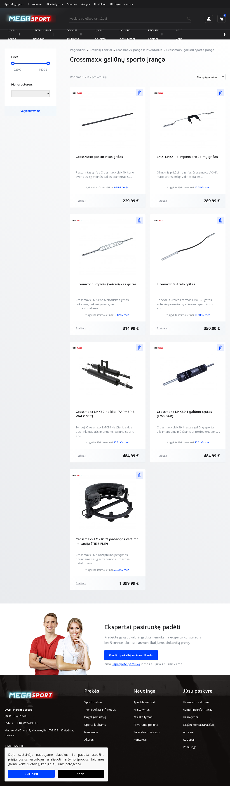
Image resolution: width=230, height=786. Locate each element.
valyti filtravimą (30, 111)
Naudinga (144, 691)
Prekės (91, 691)
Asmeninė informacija (198, 709)
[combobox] (210, 77)
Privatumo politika (146, 725)
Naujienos (91, 732)
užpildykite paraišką (126, 664)
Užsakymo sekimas (121, 4)
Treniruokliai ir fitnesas (100, 709)
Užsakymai (190, 717)
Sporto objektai (100, 34)
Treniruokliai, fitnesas (43, 34)
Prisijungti (189, 747)
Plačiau (81, 201)
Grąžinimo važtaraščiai (198, 725)
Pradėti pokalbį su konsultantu (131, 655)
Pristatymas (35, 4)
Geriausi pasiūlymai (127, 34)
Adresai (188, 732)
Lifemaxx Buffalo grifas (176, 284)
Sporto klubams (74, 34)
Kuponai (189, 739)
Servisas (72, 4)
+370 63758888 (14, 746)
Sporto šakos (14, 34)
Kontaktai (100, 4)
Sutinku (31, 774)
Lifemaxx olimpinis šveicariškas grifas (106, 284)
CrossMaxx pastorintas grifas (99, 157)
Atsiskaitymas (55, 4)
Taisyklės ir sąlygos (147, 732)
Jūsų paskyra (198, 691)
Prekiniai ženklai (155, 34)
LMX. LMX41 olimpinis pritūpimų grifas (187, 157)
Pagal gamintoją (95, 717)
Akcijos (85, 4)
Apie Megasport (14, 4)
